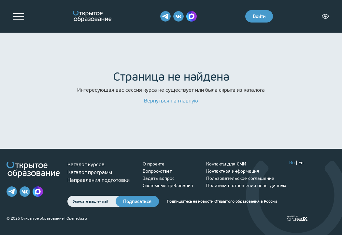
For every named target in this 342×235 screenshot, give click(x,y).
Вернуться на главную (171, 101)
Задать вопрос (159, 178)
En (301, 162)
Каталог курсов (86, 164)
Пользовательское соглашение (240, 178)
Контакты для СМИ (226, 164)
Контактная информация (232, 171)
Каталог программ (89, 172)
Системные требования (168, 185)
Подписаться (137, 201)
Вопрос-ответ (157, 171)
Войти (259, 16)
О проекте (153, 164)
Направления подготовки (98, 180)
